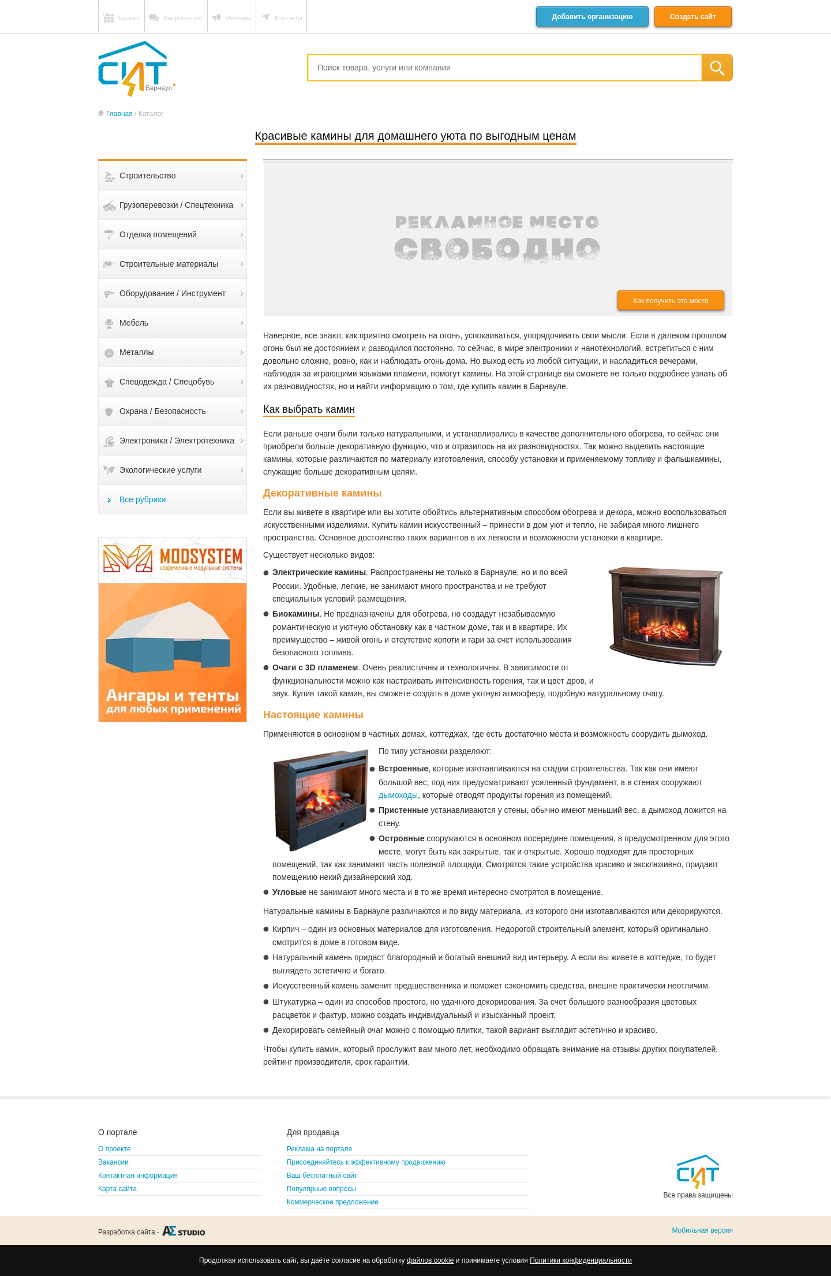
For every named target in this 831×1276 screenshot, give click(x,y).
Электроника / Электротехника (176, 440)
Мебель (133, 322)
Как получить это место (670, 301)
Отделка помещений (158, 234)
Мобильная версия (702, 1230)
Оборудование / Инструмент (172, 293)
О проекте (114, 1149)
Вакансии (113, 1162)
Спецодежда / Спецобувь (166, 381)
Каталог (128, 17)
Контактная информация (138, 1175)
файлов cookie (430, 1260)
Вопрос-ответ (183, 17)
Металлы (136, 352)
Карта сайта (117, 1189)
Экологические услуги (160, 470)
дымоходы (398, 795)
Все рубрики (142, 499)
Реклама (239, 17)
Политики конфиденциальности (581, 1260)
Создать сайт (693, 17)
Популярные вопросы (321, 1189)
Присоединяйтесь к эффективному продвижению (366, 1162)
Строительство (147, 175)
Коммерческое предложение (333, 1202)
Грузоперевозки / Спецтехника (176, 205)
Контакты (288, 17)
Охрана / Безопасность (162, 411)
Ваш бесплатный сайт (322, 1175)
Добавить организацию (592, 17)
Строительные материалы (168, 263)
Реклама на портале (319, 1149)
